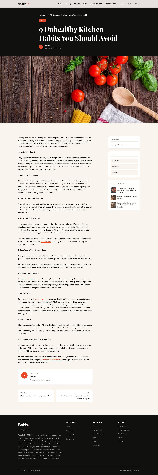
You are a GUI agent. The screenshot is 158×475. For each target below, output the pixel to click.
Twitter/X (115, 162)
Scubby (23, 3)
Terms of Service (124, 430)
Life (122, 4)
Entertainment (96, 4)
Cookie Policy (122, 434)
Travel (129, 4)
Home (60, 4)
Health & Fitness (111, 4)
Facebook (115, 167)
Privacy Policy (71, 435)
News (85, 4)
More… (137, 4)
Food (47, 15)
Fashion (77, 4)
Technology (96, 445)
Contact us (70, 439)
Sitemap (121, 441)
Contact (121, 438)
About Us (69, 431)
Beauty (68, 4)
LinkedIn (114, 173)
